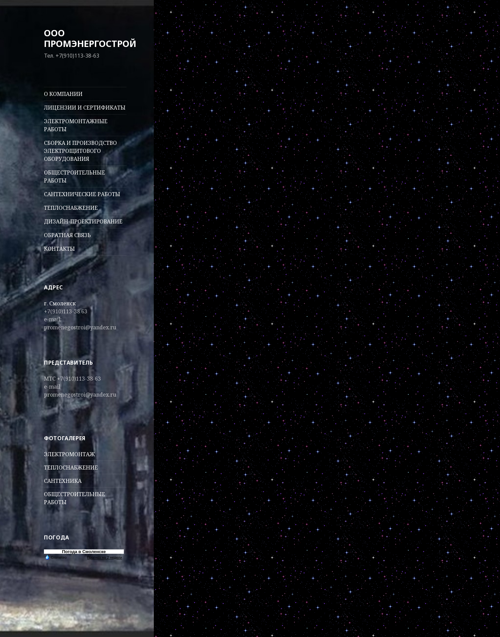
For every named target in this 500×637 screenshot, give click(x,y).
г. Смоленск (60, 303)
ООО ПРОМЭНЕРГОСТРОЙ (90, 38)
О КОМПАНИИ (63, 94)
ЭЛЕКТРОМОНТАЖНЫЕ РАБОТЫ (76, 125)
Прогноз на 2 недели (104, 557)
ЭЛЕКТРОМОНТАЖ (69, 454)
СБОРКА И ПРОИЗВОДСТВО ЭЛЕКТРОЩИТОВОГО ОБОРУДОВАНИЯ (80, 150)
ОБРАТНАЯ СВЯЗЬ (67, 235)
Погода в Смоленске (84, 551)
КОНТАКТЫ (59, 248)
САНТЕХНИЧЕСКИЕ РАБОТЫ (82, 194)
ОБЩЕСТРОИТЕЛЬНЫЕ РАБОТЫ (74, 176)
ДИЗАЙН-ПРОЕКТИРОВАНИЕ (83, 221)
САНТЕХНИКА (63, 480)
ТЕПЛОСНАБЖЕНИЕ (71, 207)
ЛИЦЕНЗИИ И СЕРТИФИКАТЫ (84, 107)
